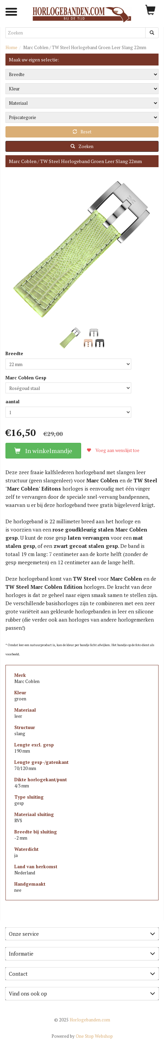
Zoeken (82, 146)
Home (11, 47)
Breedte (14, 353)
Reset (82, 132)
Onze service (82, 933)
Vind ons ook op (82, 993)
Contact (82, 973)
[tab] (82, 934)
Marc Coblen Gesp (25, 378)
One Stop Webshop (82, 1036)
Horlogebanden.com (82, 1020)
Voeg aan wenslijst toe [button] (113, 450)
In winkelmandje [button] (43, 451)
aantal (12, 401)
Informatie (82, 953)
